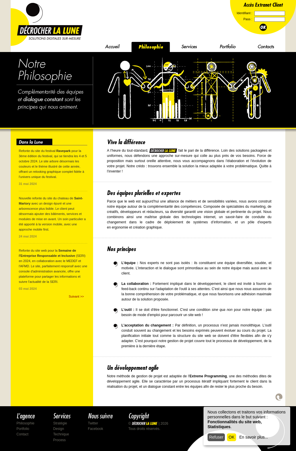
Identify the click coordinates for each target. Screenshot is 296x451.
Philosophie (25, 423)
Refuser (216, 437)
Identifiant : (245, 13)
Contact (22, 434)
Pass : (248, 19)
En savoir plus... (253, 437)
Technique (61, 434)
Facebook (95, 429)
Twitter (93, 423)
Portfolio (22, 429)
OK (231, 437)
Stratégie (60, 423)
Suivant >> (76, 296)
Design (58, 429)
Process (59, 440)
